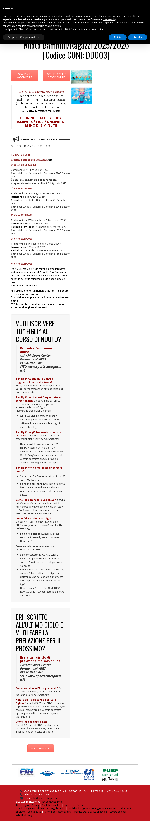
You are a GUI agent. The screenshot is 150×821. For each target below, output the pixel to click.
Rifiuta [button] (117, 37)
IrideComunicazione (51, 801)
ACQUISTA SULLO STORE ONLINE (57, 75)
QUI (56, 111)
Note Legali (22, 805)
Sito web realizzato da (28, 801)
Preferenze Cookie (74, 805)
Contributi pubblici (51, 805)
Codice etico (34, 811)
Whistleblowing (24, 815)
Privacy (35, 805)
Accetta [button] (137, 37)
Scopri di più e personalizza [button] (23, 37)
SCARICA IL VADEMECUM (24, 75)
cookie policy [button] (109, 19)
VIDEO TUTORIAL (40, 748)
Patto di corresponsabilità (58, 811)
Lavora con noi (118, 811)
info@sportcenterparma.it (45, 798)
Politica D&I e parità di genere (90, 811)
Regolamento (57, 808)
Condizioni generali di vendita (32, 808)
